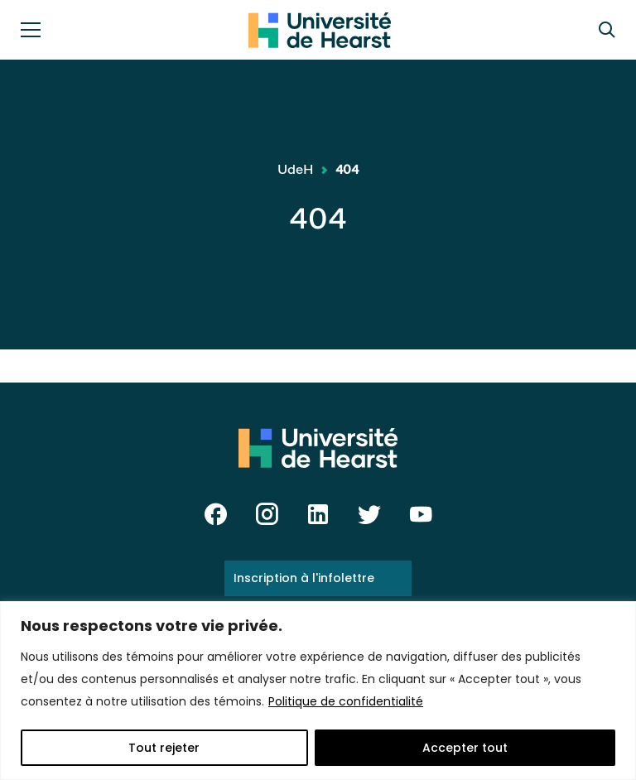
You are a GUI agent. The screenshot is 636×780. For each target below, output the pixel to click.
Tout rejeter (164, 747)
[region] (318, 690)
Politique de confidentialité (345, 701)
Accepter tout (465, 747)
